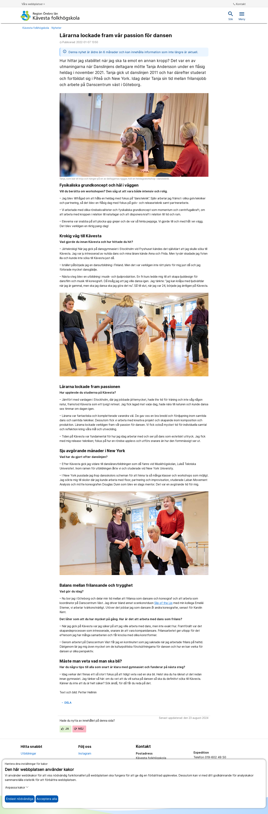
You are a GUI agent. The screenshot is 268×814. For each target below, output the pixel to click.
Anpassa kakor (17, 787)
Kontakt (239, 4)
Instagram (84, 753)
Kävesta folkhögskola (36, 27)
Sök (230, 16)
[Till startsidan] (50, 16)
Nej (79, 728)
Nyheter (56, 27)
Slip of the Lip (163, 603)
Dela (66, 702)
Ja (65, 728)
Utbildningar (28, 753)
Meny (242, 16)
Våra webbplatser (33, 4)
